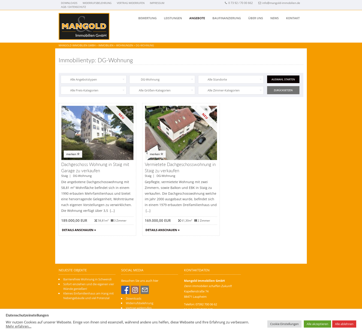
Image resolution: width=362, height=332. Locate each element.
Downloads (69, 3)
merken (73, 154)
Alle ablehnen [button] (344, 324)
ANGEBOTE (197, 18)
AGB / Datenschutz (73, 7)
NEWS (274, 18)
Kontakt (293, 18)
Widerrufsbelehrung (97, 3)
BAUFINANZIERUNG (226, 18)
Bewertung (147, 18)
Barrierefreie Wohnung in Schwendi (87, 279)
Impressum (157, 3)
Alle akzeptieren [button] (317, 324)
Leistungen (173, 18)
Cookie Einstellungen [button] (284, 324)
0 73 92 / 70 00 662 (238, 3)
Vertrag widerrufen (131, 3)
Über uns (255, 18)
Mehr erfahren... (18, 326)
